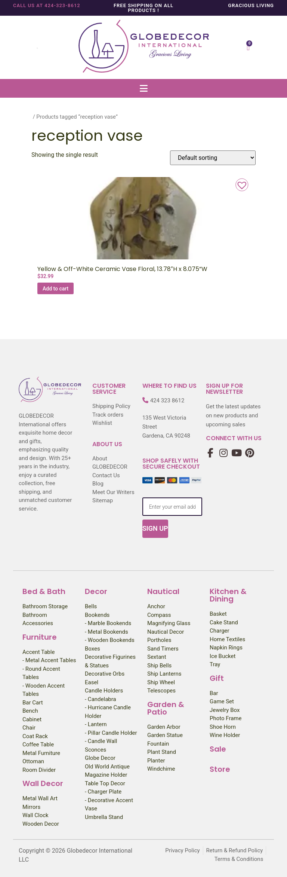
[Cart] (248, 47)
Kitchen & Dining (228, 595)
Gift (217, 678)
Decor (96, 591)
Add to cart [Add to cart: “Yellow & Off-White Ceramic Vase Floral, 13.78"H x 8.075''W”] (55, 289)
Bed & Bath (43, 591)
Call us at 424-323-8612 (46, 5)
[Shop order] (213, 157)
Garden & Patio (165, 708)
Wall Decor (42, 783)
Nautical (163, 591)
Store (220, 769)
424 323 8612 (167, 400)
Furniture (39, 637)
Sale (218, 749)
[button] (143, 88)
